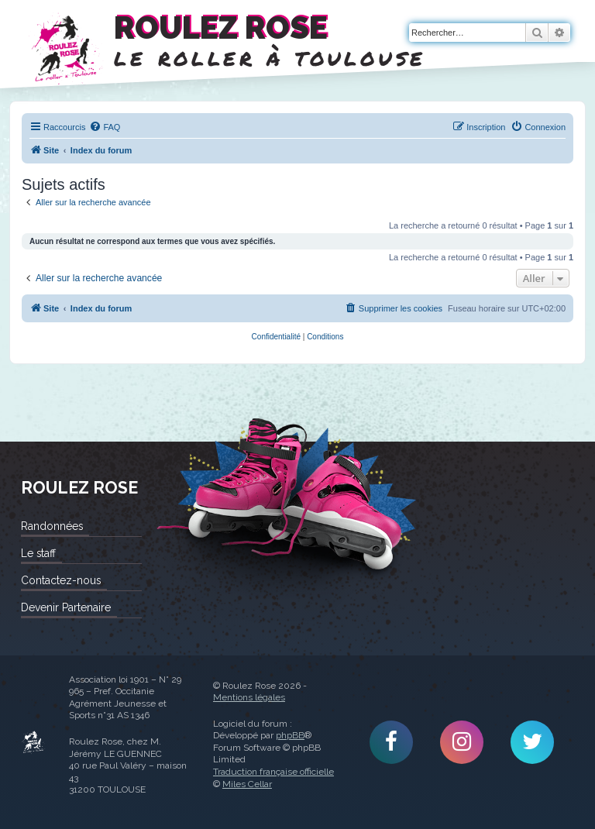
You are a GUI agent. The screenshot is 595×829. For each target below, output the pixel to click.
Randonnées (52, 526)
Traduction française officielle (273, 771)
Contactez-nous (61, 580)
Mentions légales (249, 697)
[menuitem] (104, 127)
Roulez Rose (33, 742)
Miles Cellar (247, 784)
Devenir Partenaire (66, 607)
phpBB (290, 735)
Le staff (38, 553)
